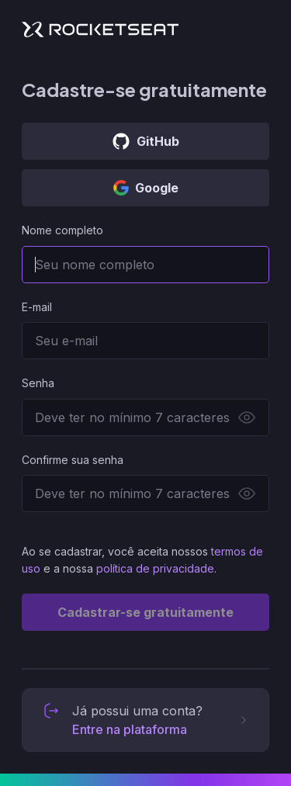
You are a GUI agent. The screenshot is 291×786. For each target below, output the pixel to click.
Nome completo (62, 230)
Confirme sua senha (72, 459)
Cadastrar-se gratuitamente (145, 612)
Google (145, 188)
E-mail (37, 306)
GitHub (145, 141)
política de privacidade (155, 568)
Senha (38, 383)
